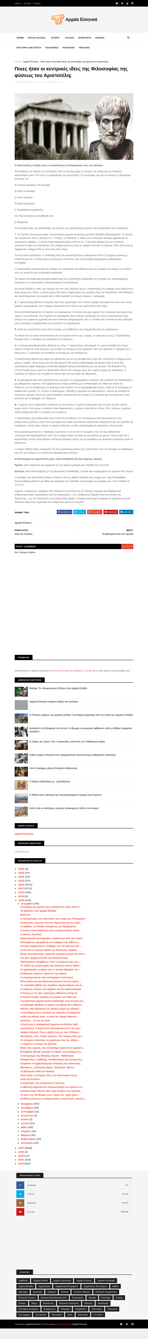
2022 (23, 895)
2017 (23, 1158)
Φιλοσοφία (83, 1325)
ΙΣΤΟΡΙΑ (57, 38)
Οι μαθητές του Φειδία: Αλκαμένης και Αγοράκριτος (50, 936)
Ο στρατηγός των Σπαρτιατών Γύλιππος (44, 1093)
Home (19, 3)
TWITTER (30, 1205)
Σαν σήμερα (24, 1325)
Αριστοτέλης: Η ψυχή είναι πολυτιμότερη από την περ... (52, 1038)
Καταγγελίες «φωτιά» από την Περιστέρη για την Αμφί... (52, 933)
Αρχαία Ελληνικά (25, 844)
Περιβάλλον (80, 1319)
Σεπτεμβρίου (30, 1122)
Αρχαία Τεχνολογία (62, 1291)
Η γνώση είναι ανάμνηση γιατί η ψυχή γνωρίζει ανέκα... (52, 940)
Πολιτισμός (97, 1319)
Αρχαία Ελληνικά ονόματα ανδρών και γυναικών (55, 711)
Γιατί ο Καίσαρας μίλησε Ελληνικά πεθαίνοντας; (55, 778)
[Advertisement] (74, 634)
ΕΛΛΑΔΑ (71, 38)
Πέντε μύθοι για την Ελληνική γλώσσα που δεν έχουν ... (52, 991)
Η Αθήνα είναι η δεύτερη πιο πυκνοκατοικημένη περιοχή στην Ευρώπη (67, 805)
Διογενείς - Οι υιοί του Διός (37, 1030)
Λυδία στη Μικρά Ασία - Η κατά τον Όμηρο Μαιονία (50, 1027)
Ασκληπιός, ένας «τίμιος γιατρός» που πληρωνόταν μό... (53, 1046)
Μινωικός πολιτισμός (69, 1313)
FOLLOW (125, 1204)
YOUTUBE (30, 1222)
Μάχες (34, 1313)
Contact (29, 3)
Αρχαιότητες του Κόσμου (95, 1296)
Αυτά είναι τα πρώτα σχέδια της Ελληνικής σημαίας (50, 960)
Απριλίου (28, 1141)
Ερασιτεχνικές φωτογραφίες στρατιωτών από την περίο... (53, 948)
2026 (23, 879)
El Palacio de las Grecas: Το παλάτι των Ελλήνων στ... (53, 1062)
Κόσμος (22, 1313)
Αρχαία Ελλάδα (40, 1291)
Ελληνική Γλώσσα (27, 1308)
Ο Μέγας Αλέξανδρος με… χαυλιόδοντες (51, 791)
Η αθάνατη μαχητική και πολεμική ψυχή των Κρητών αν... (53, 1097)
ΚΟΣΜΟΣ (101, 38)
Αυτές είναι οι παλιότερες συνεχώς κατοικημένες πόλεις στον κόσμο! (65, 818)
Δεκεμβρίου (29, 914)
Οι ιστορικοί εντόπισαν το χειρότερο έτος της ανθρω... (51, 1050)
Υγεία (69, 1325)
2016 (23, 1162)
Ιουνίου (27, 1133)
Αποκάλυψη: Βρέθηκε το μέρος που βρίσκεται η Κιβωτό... (53, 1015)
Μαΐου (26, 1137)
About (39, 3)
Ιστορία (119, 1308)
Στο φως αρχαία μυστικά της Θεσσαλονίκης (46, 968)
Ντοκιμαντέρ (49, 1319)
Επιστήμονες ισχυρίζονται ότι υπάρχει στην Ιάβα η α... (52, 952)
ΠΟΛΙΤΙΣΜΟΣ (53, 48)
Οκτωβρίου (29, 1118)
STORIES (98, 1325)
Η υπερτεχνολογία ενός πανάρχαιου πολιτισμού (48, 987)
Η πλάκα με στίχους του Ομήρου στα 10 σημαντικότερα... (53, 999)
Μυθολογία (103, 1313)
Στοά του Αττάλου (31, 1089)
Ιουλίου (27, 1129)
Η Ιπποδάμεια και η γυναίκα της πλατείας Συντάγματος (52, 1023)
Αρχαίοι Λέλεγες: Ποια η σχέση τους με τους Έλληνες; (51, 1042)
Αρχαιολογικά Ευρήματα (66, 1296)
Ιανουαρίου (29, 1153)
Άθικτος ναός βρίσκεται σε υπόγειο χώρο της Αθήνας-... (52, 1019)
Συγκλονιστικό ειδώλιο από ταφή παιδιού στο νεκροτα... (52, 1101)
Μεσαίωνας (48, 1313)
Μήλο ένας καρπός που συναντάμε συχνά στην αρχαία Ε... (54, 1058)
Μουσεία (88, 1313)
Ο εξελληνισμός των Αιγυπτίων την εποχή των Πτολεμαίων (54, 929)
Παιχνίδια (65, 1319)
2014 (23, 1170)
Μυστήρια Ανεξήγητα (28, 1319)
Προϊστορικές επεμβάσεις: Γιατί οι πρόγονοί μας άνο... (52, 972)
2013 (23, 1174)
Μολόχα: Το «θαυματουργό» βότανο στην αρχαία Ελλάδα (60, 698)
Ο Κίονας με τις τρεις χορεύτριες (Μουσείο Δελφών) (50, 1003)
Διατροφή (37, 1302)
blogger (125, 554)
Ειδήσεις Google (84, 677)
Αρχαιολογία (44, 1296)
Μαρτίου (27, 1145)
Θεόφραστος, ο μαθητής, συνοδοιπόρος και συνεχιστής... (53, 1070)
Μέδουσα (27, 925)
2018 (23, 910)
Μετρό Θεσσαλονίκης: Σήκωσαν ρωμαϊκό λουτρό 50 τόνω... (55, 964)
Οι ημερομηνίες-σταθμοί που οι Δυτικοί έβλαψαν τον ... (52, 980)
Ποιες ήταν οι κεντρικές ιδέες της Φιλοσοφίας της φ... (51, 1085)
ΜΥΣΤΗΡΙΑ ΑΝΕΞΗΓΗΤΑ (30, 48)
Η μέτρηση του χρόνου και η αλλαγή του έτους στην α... (52, 917)
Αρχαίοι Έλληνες (32, 62)
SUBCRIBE (125, 1222)
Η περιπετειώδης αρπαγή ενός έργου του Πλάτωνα (50, 1007)
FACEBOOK (31, 1196)
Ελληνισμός (77, 1308)
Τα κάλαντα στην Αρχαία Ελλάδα (40, 921)
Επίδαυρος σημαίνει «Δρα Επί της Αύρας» (45, 984)
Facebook (61, 677)
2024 (23, 887)
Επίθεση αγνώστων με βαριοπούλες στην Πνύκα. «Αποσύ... (55, 1109)
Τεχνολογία (56, 1325)
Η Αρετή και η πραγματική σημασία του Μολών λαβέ (51, 1034)
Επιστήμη (106, 1308)
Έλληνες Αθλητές (82, 1302)
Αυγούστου (29, 1125)
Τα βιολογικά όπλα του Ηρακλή (39, 1081)
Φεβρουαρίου (30, 1149)
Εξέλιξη (92, 1308)
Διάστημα (23, 1302)
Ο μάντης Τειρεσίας (32, 944)
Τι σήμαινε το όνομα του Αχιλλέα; (40, 1054)
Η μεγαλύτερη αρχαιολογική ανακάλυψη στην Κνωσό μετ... (54, 1011)
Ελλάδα (64, 1302)
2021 (23, 898)
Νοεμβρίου (29, 1114)
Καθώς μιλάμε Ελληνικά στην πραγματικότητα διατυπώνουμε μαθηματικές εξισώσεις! (74, 765)
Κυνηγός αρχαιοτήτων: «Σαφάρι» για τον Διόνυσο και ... (52, 956)
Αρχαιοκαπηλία (26, 1296)
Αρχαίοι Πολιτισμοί (106, 1291)
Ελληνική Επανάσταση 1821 (54, 1308)
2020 (23, 902)
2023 (23, 891)
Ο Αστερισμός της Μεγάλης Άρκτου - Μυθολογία (48, 1066)
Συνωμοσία (40, 1325)
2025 (23, 883)
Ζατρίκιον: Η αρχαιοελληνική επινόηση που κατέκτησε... (52, 1074)
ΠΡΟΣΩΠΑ (86, 48)
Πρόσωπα (112, 1319)
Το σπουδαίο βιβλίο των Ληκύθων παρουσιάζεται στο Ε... (53, 995)
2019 (23, 906)
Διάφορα (52, 1302)
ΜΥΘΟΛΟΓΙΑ (86, 38)
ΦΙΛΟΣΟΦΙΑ (70, 48)
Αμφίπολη (23, 1291)
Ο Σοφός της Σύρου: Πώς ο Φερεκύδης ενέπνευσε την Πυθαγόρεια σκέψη (69, 751)
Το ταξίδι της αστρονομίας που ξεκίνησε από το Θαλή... (52, 976)
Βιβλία (115, 1296)
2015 (23, 1166)
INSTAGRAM (31, 1213)
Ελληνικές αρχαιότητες (106, 1302)
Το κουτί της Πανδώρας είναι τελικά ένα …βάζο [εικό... (51, 1105)
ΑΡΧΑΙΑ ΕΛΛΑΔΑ (38, 38)
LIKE (127, 1196)
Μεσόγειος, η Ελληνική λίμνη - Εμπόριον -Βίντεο (49, 1077)
